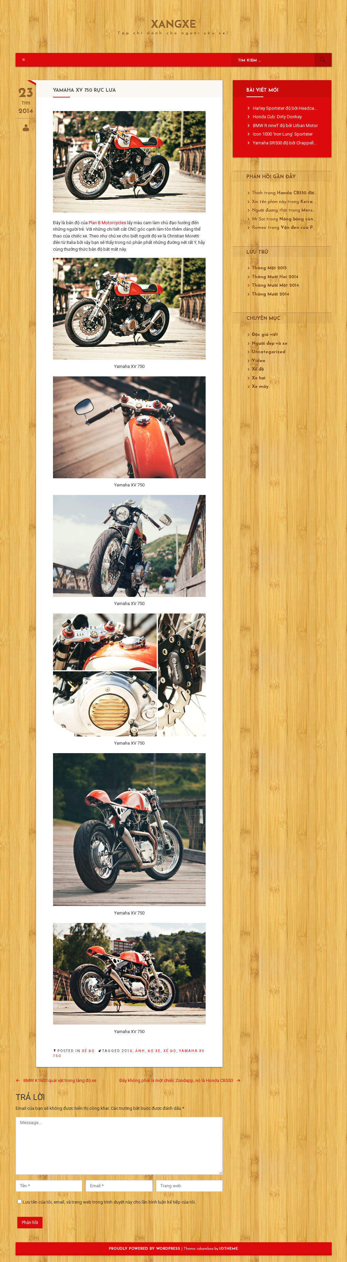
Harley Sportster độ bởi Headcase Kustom (294, 108)
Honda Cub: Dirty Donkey (277, 116)
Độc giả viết (265, 335)
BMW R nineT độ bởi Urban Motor (285, 125)
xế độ (169, 1051)
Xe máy (260, 387)
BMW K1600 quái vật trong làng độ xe (59, 1080)
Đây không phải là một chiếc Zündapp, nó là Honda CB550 (176, 1080)
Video (258, 361)
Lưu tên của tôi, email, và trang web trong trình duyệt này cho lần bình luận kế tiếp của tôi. (109, 1202)
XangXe (173, 25)
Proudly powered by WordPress (145, 1249)
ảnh (140, 1051)
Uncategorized (268, 352)
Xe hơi (258, 378)
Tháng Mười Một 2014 (275, 285)
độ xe (154, 1051)
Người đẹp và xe (270, 343)
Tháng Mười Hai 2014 (275, 277)
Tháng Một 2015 (269, 268)
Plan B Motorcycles (107, 222)
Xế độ (88, 1051)
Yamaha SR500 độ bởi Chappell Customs (292, 142)
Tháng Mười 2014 (270, 294)
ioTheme (228, 1249)
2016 (127, 1051)
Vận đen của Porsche (304, 228)
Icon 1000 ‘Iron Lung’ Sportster (283, 134)
